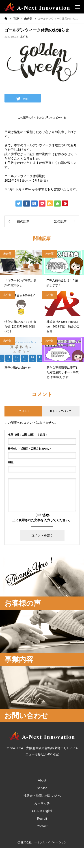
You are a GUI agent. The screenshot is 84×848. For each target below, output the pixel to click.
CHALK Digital (42, 810)
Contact (42, 826)
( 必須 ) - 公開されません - (29, 448)
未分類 (24, 36)
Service (42, 788)
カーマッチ (42, 803)
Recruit (42, 818)
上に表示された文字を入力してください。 (42, 520)
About (42, 780)
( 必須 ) (27, 434)
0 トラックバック (60, 411)
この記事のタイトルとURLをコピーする (42, 117)
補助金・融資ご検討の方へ (42, 795)
